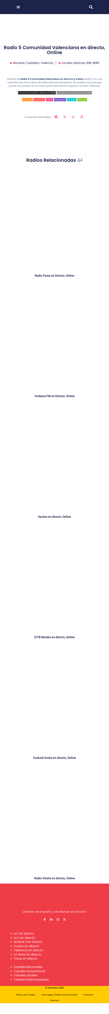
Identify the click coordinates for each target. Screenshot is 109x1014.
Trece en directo (25, 959)
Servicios (54, 1000)
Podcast (82, 99)
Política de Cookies (25, 994)
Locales (67, 63)
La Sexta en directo (27, 954)
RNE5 (96, 63)
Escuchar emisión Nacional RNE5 (37, 92)
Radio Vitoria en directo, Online (54, 878)
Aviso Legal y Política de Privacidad (59, 994)
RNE (88, 63)
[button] (18, 7)
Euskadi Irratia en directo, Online (54, 757)
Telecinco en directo (28, 950)
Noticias (79, 63)
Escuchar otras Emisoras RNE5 (74, 92)
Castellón (32, 63)
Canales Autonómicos (29, 971)
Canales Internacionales (31, 980)
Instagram (60, 99)
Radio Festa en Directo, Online (54, 275)
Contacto (88, 994)
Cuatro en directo (26, 946)
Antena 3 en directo (28, 942)
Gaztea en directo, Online (54, 516)
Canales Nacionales (28, 967)
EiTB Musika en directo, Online (54, 637)
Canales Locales (25, 975)
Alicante (19, 63)
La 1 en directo (24, 933)
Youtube (72, 99)
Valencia (47, 63)
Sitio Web (27, 99)
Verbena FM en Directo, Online (55, 396)
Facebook (39, 99)
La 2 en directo (24, 938)
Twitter (49, 99)
